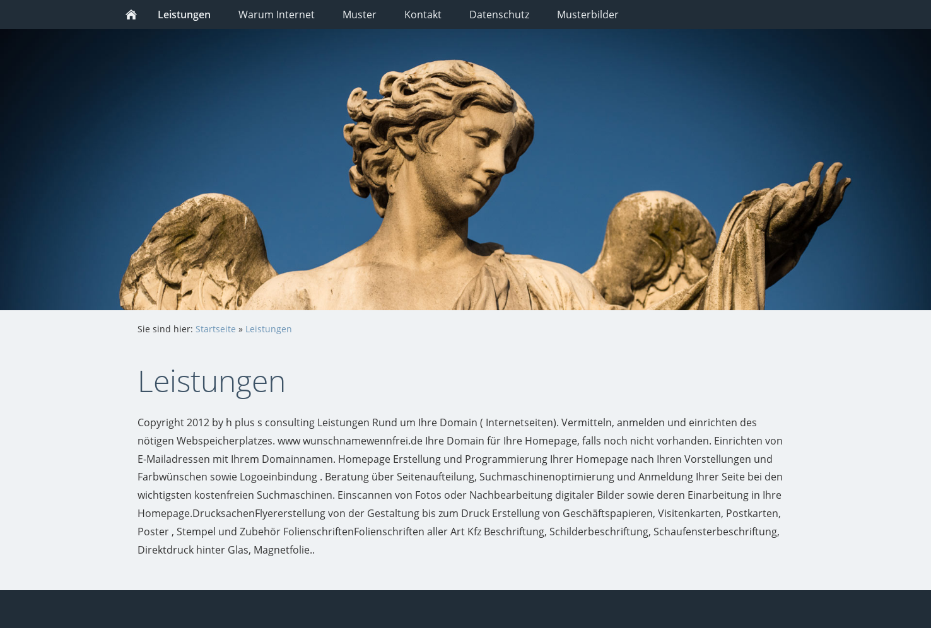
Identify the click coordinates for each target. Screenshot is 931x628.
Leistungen (268, 329)
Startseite (216, 329)
